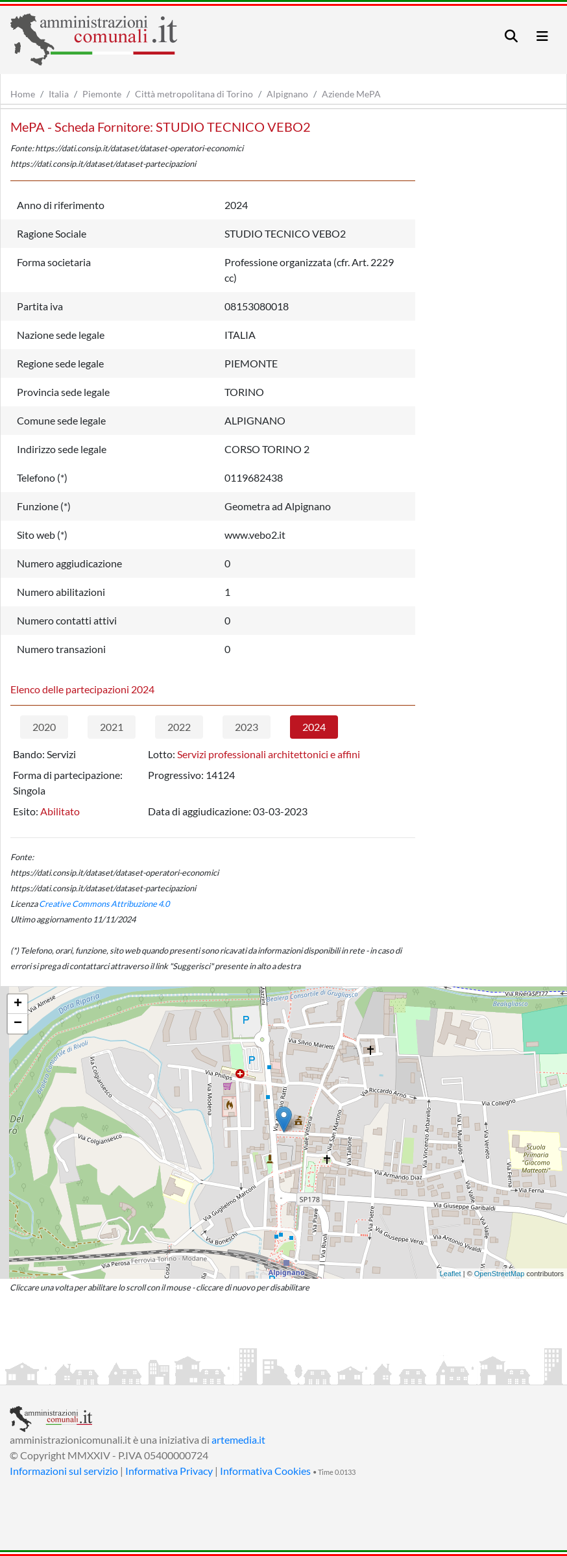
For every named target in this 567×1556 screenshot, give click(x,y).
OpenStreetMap (499, 1274)
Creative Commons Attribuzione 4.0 (104, 903)
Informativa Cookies (265, 1470)
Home (22, 93)
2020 (44, 727)
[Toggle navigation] (511, 36)
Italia (59, 93)
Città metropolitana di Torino (194, 93)
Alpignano (287, 93)
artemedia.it (238, 1439)
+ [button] (18, 1004)
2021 (111, 727)
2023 (246, 727)
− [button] (18, 1023)
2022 (179, 727)
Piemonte (101, 93)
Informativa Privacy (169, 1470)
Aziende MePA (351, 93)
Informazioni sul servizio (64, 1470)
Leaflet (450, 1274)
